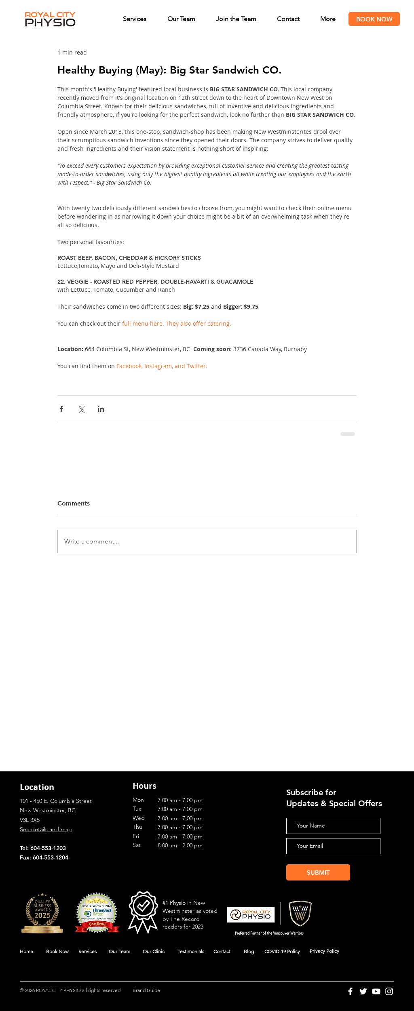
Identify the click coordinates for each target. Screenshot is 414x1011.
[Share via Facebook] (61, 409)
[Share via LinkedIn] (101, 409)
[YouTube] (376, 991)
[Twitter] (363, 991)
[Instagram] (389, 991)
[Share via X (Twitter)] (81, 409)
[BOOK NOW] (374, 19)
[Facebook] (350, 991)
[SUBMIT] (318, 872)
